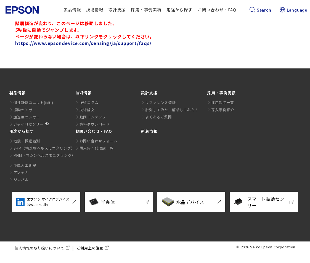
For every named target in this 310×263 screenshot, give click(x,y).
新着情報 (149, 131)
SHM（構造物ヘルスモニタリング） (44, 148)
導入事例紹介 (222, 109)
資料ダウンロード (95, 124)
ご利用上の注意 (90, 248)
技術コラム (89, 102)
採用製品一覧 (222, 102)
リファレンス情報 (160, 102)
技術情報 (95, 9)
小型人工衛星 (25, 165)
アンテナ (21, 172)
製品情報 (72, 9)
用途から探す (179, 9)
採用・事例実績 (146, 9)
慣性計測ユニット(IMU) (33, 102)
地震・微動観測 (27, 141)
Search (260, 10)
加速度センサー (27, 116)
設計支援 (117, 9)
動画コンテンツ (93, 116)
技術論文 (87, 109)
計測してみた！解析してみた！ (171, 109)
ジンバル (21, 179)
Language (293, 10)
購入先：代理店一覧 (97, 148)
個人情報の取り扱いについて (39, 248)
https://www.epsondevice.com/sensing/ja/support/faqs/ (83, 43)
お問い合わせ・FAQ (217, 9)
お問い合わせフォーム (99, 141)
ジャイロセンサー (29, 124)
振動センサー (25, 109)
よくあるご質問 (158, 116)
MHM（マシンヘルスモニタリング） (45, 155)
